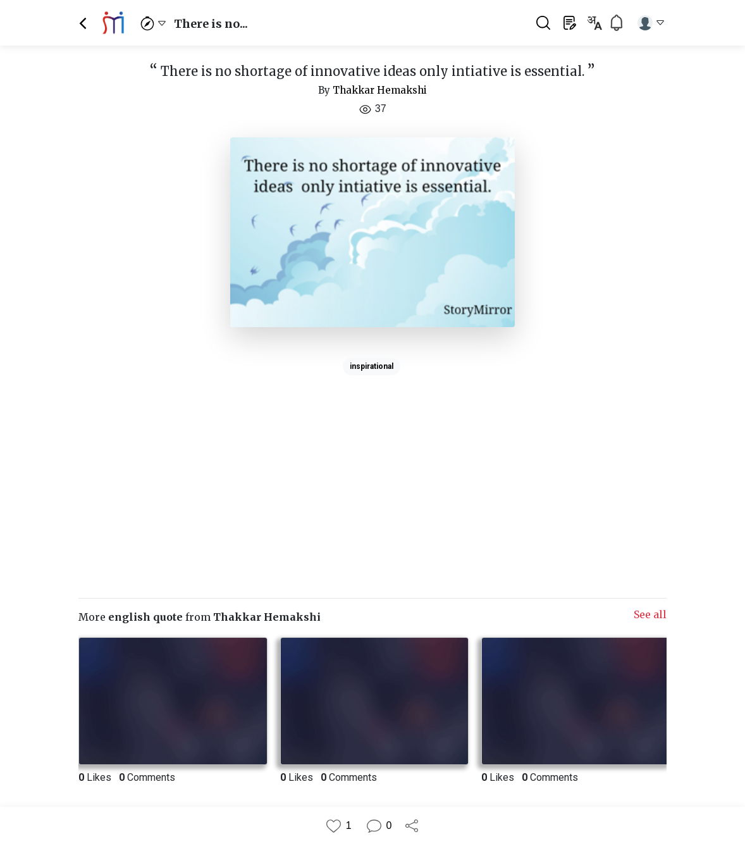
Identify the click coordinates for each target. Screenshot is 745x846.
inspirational (371, 366)
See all (650, 614)
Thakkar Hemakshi (380, 90)
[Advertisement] (372, 468)
